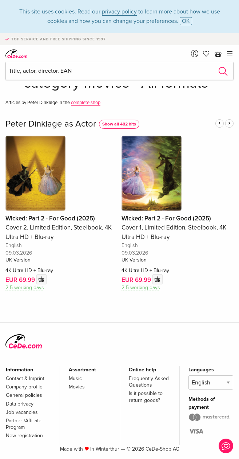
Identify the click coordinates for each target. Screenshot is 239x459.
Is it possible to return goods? (146, 396)
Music (75, 378)
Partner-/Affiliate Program (23, 424)
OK (186, 21)
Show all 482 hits (119, 124)
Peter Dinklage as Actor (50, 124)
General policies (24, 395)
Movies (77, 387)
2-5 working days (24, 287)
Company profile (24, 387)
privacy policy (119, 11)
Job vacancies (22, 412)
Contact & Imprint (25, 378)
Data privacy (19, 404)
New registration (24, 435)
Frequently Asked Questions (149, 381)
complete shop (85, 102)
